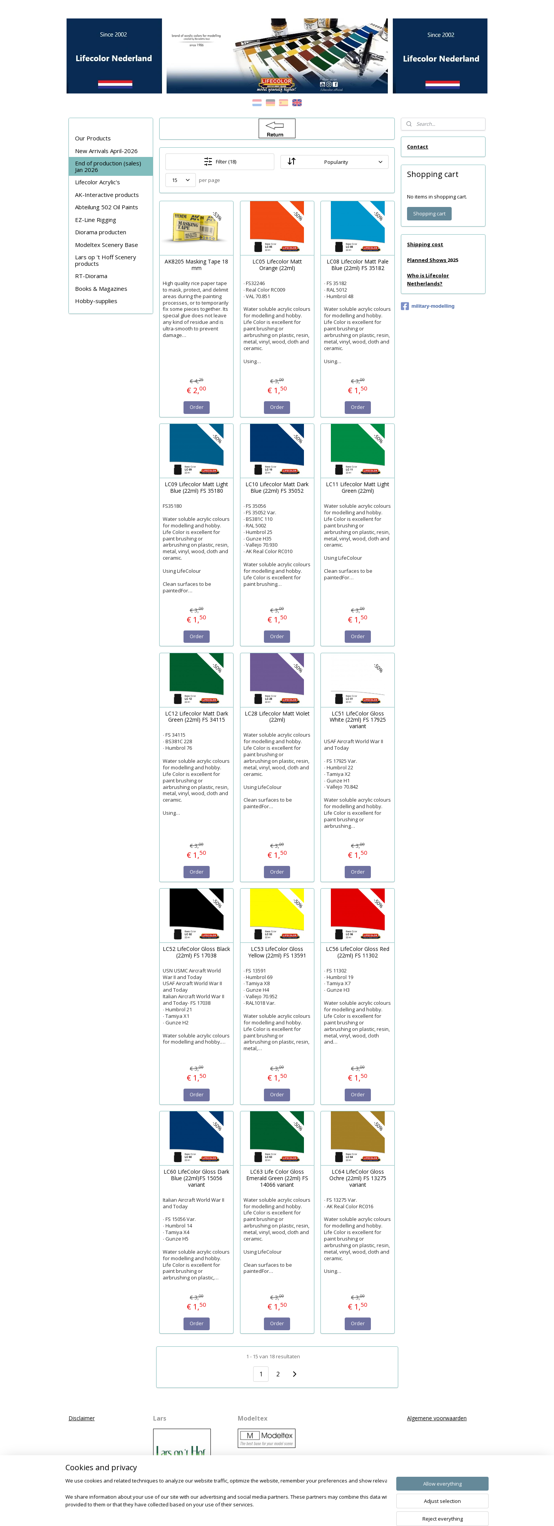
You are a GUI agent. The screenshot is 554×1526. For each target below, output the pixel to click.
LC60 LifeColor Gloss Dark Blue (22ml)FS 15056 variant (196, 1178)
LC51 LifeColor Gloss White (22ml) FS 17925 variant (357, 720)
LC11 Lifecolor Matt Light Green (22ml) (357, 487)
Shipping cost (425, 244)
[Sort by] (334, 161)
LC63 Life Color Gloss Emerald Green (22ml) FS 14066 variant (277, 1178)
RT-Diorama (91, 276)
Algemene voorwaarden (437, 1418)
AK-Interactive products (107, 194)
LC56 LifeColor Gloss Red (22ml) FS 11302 (357, 952)
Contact (417, 146)
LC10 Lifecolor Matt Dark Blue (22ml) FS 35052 (277, 487)
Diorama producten (100, 232)
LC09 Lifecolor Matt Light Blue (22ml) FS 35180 (196, 487)
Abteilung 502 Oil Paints (106, 207)
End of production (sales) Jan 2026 (108, 166)
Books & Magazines (101, 288)
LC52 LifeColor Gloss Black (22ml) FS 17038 (196, 952)
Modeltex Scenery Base (106, 244)
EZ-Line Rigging (95, 219)
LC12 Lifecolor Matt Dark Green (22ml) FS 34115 (196, 717)
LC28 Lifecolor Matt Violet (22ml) (276, 717)
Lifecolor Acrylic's (97, 182)
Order (196, 407)
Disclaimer (81, 1418)
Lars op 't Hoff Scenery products (105, 260)
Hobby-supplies (96, 301)
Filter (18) (220, 161)
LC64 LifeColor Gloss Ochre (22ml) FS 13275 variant (357, 1178)
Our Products (93, 138)
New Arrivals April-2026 (106, 151)
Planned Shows (427, 260)
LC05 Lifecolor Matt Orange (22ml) (277, 265)
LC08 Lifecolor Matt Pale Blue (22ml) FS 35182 (358, 265)
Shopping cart (429, 213)
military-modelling (427, 306)
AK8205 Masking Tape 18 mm (196, 265)
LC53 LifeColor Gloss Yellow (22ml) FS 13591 (277, 952)
